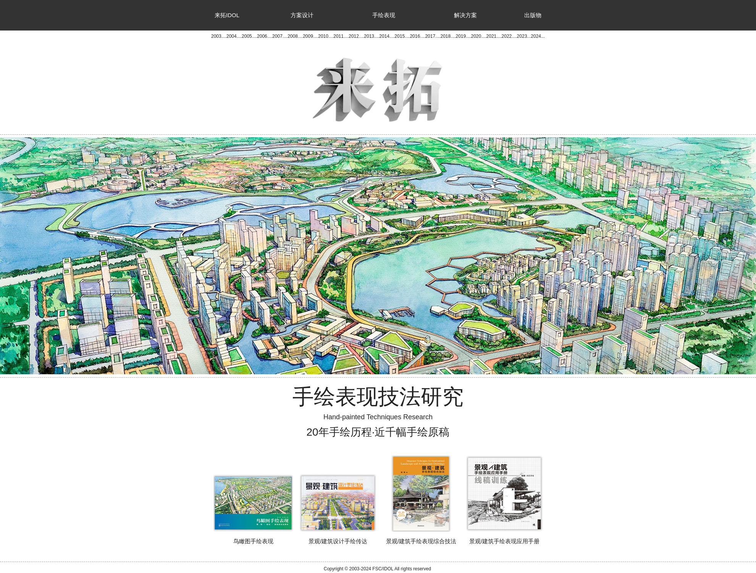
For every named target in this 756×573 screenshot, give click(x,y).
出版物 (532, 15)
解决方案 (465, 15)
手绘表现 (383, 15)
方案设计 (302, 15)
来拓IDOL (227, 15)
